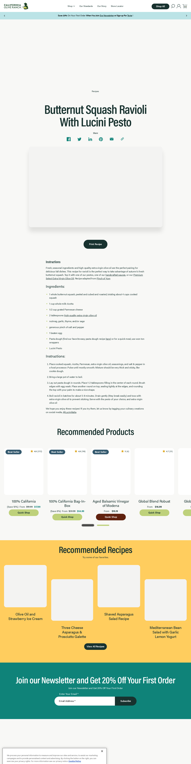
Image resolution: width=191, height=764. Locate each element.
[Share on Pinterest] (101, 139)
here (108, 338)
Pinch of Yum (103, 278)
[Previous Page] (5, 15)
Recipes (95, 91)
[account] (179, 6)
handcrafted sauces (115, 275)
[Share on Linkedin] (90, 139)
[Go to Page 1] (88, 525)
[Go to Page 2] (103, 525)
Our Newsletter (107, 15)
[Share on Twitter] (79, 139)
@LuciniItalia (69, 412)
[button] (71, 6)
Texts (129, 15)
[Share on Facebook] (69, 139)
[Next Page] (186, 15)
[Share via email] (112, 139)
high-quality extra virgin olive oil (80, 315)
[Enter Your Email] (84, 701)
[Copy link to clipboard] (122, 139)
